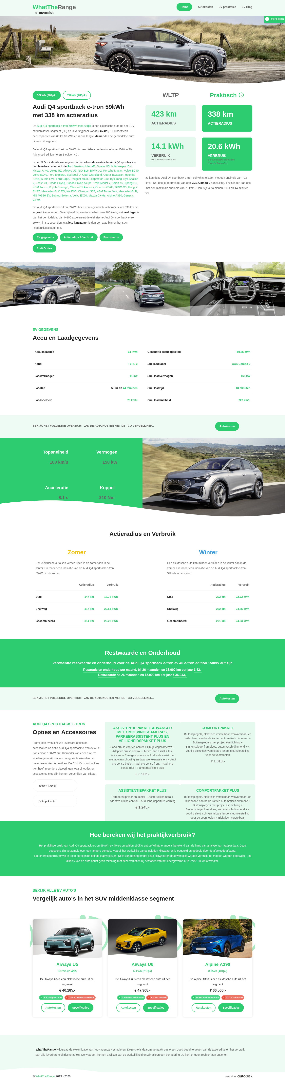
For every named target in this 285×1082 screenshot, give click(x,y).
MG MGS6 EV (42, 195)
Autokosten (205, 7)
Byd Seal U (74, 175)
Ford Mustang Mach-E (82, 166)
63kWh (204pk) (67, 971)
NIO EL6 (84, 170)
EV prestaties (227, 7)
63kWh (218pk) (142, 971)
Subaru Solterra (62, 195)
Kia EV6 (50, 179)
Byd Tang (116, 179)
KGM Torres (41, 187)
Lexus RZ (56, 170)
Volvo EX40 (40, 175)
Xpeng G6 (131, 183)
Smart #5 (118, 183)
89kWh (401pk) (217, 971)
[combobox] (55, 786)
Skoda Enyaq (58, 183)
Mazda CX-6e (97, 195)
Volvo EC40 (131, 170)
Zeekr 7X (42, 183)
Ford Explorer (57, 175)
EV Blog (247, 7)
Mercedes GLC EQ (53, 191)
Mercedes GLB (128, 191)
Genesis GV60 (105, 187)
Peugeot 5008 (80, 179)
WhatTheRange (45, 1076)
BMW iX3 (121, 187)
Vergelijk (274, 19)
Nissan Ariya (41, 170)
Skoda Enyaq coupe (80, 183)
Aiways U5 (103, 166)
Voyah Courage (59, 187)
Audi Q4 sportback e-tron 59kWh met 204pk (64, 126)
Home (184, 7)
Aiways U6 (70, 170)
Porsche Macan (113, 170)
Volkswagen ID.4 (121, 166)
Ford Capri (63, 179)
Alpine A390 (115, 195)
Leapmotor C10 (99, 179)
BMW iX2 (96, 170)
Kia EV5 (72, 191)
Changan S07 (87, 191)
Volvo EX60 (80, 195)
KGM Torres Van (108, 191)
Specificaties (80, 1008)
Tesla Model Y (102, 183)
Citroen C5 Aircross (82, 187)
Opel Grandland (93, 175)
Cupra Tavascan (114, 175)
